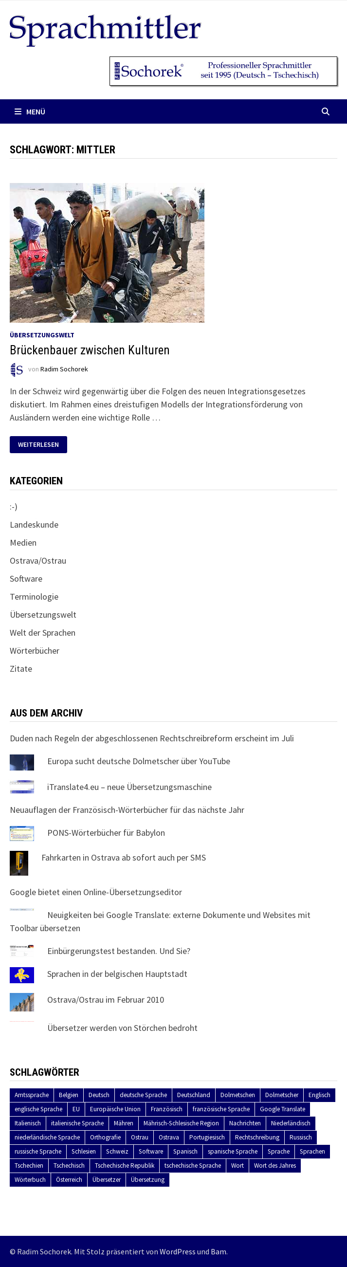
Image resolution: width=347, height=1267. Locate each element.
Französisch (167, 1109)
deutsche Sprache (143, 1095)
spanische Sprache (232, 1151)
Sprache (279, 1151)
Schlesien (84, 1151)
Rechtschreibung (257, 1137)
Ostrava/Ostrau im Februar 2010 (105, 999)
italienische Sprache (77, 1123)
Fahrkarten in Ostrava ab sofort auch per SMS (123, 857)
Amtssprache (32, 1095)
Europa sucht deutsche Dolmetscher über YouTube (138, 761)
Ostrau (139, 1137)
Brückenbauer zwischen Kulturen (90, 350)
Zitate (21, 668)
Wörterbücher (34, 650)
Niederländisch (290, 1123)
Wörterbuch (30, 1179)
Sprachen (312, 1151)
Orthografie (105, 1137)
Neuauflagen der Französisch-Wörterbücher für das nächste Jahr (127, 809)
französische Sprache (221, 1109)
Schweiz (117, 1151)
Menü (30, 111)
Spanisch (185, 1151)
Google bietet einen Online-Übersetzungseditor (96, 892)
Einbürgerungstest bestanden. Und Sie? (118, 950)
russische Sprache (38, 1151)
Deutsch (99, 1095)
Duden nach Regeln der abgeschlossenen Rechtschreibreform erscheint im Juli (152, 738)
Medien (23, 542)
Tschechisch (69, 1165)
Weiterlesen (41, 444)
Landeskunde (34, 524)
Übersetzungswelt (42, 335)
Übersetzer (106, 1179)
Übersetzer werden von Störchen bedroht (122, 1027)
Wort (237, 1165)
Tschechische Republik (124, 1165)
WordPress (178, 1251)
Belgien (68, 1095)
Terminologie (34, 596)
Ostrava (169, 1137)
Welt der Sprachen (42, 632)
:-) (14, 506)
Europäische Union (115, 1109)
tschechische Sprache (192, 1165)
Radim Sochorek (64, 369)
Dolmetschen (237, 1095)
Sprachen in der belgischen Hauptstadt (117, 973)
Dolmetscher (281, 1095)
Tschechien (29, 1165)
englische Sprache (38, 1109)
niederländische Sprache (47, 1137)
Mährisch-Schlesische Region (181, 1123)
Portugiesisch (207, 1137)
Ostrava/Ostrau (38, 560)
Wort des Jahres (275, 1165)
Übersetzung (147, 1179)
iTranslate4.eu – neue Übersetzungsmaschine (129, 786)
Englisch (319, 1095)
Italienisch (28, 1123)
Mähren (123, 1123)
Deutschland (193, 1095)
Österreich (69, 1179)
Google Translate (282, 1109)
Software (26, 578)
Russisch (301, 1137)
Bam (218, 1251)
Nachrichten (245, 1123)
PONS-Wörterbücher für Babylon (106, 832)
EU (76, 1109)
